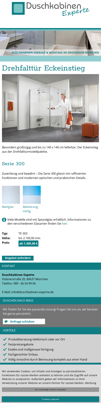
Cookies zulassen (50, 399)
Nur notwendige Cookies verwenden (50, 389)
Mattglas (8, 207)
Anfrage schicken (22, 322)
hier (64, 224)
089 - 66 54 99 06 (24, 283)
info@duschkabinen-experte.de (32, 292)
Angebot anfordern (18, 257)
